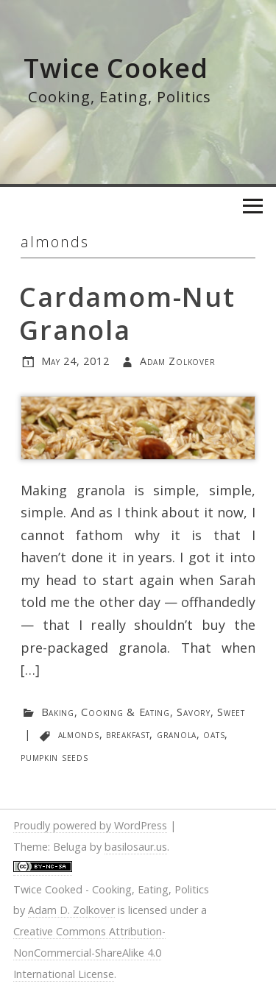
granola (177, 734)
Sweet (231, 712)
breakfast (127, 734)
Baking (57, 712)
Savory (193, 712)
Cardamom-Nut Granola (127, 313)
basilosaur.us (136, 847)
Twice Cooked (116, 68)
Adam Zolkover (177, 361)
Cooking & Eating (125, 712)
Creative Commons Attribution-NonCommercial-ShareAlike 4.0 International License (89, 952)
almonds (78, 734)
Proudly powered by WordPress (90, 825)
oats (213, 734)
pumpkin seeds (54, 757)
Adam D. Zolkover (71, 910)
